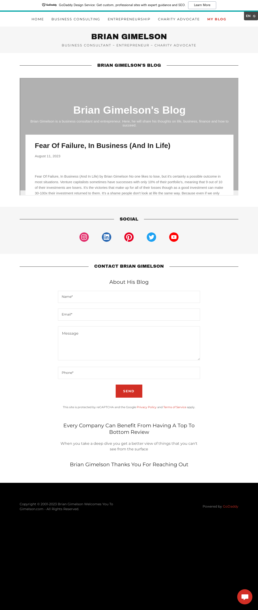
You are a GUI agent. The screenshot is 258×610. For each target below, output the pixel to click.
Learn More (202, 5)
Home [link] (38, 19)
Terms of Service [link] (174, 407)
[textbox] (129, 297)
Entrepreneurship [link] (129, 19)
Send (129, 391)
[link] (129, 38)
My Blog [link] (216, 19)
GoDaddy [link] (230, 506)
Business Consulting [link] (75, 19)
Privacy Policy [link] (147, 407)
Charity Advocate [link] (179, 19)
